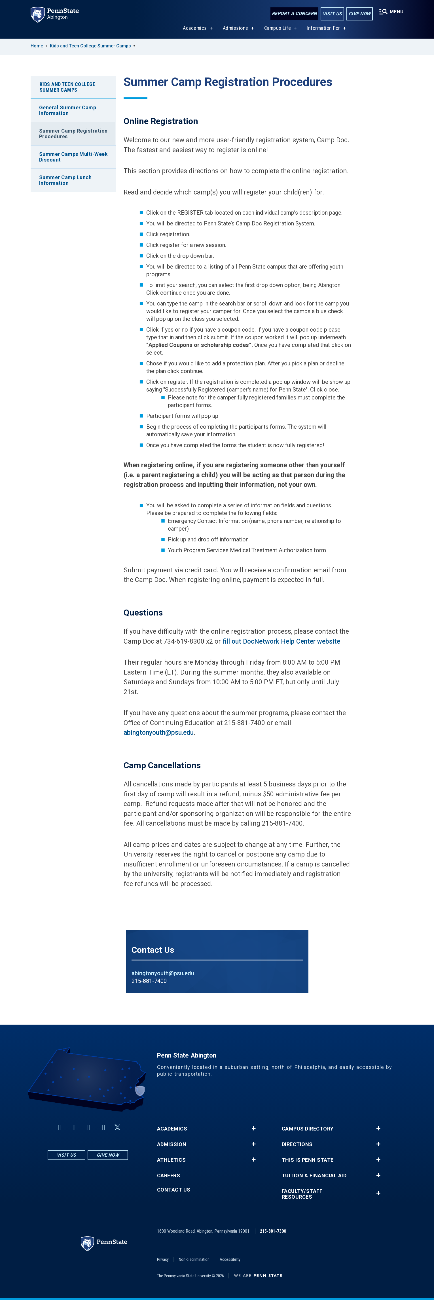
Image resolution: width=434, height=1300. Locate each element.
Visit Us (332, 13)
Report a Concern (294, 13)
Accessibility (230, 1259)
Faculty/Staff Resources (302, 1194)
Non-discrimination (194, 1259)
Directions (297, 1144)
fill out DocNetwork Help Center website (281, 641)
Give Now (359, 13)
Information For (323, 28)
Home (37, 46)
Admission (172, 1144)
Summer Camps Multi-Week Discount (73, 157)
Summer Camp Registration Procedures (73, 133)
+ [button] (253, 1128)
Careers (168, 1175)
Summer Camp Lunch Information (65, 180)
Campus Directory (308, 1129)
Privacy (163, 1259)
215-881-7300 (273, 1231)
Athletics (171, 1160)
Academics (195, 28)
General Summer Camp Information (67, 110)
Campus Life (277, 28)
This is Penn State (308, 1160)
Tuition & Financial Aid (314, 1175)
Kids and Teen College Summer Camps (90, 46)
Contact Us (173, 1190)
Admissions (235, 28)
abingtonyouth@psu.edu (159, 732)
